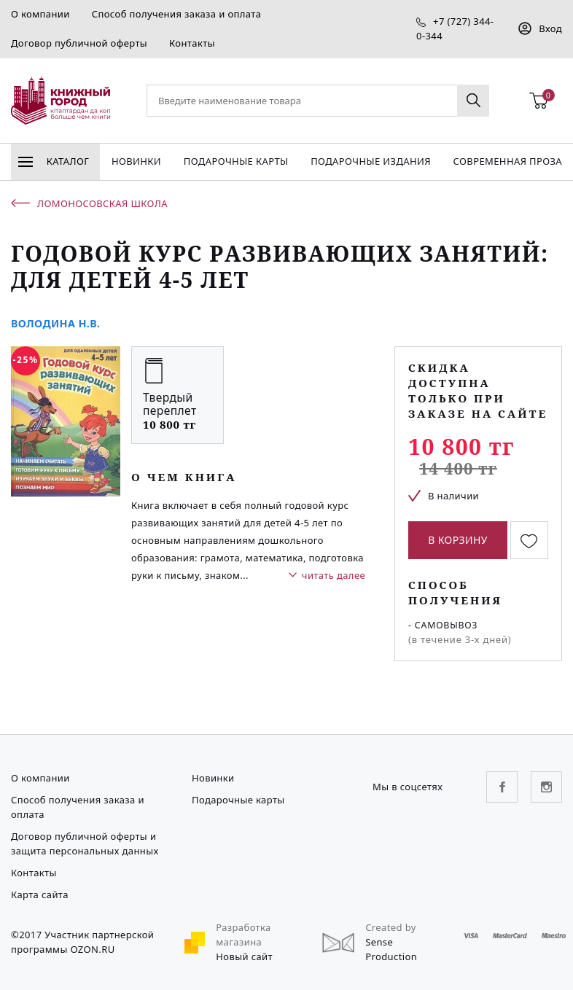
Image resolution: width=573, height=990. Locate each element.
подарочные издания (371, 161)
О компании (40, 13)
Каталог (53, 161)
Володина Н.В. (55, 323)
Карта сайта (40, 894)
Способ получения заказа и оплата (177, 13)
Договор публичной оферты (79, 43)
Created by (390, 927)
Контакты (192, 43)
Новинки (136, 161)
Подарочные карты (236, 161)
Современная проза (507, 161)
